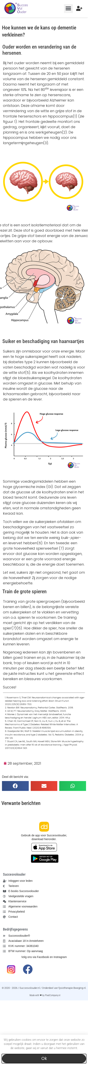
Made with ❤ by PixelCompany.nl (45, 995)
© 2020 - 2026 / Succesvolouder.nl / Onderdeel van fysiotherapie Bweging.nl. (44, 987)
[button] (68, 8)
